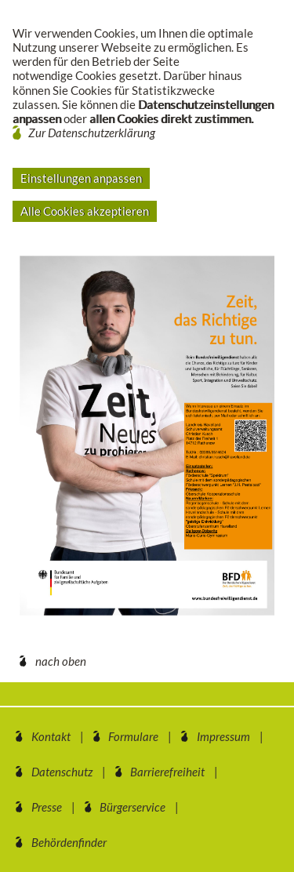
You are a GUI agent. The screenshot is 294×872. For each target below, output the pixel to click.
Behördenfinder (69, 842)
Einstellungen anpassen (81, 178)
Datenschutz (62, 772)
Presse (46, 807)
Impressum (223, 736)
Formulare (133, 736)
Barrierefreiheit (167, 772)
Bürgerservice (132, 807)
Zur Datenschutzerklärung (91, 132)
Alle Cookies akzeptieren (84, 211)
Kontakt (51, 736)
